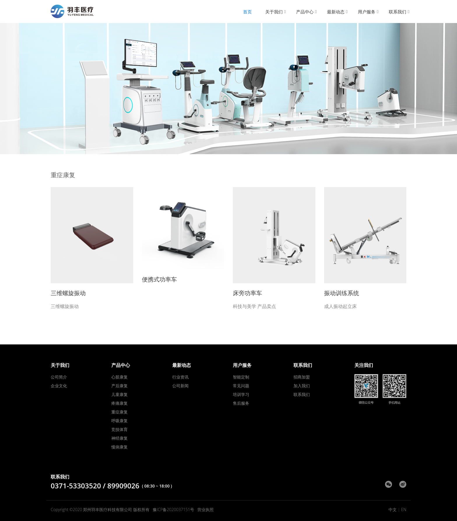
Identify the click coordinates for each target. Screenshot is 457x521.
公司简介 (59, 377)
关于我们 (274, 12)
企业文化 (59, 385)
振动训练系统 (341, 293)
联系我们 (397, 12)
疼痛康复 (119, 403)
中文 (393, 509)
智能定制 (241, 377)
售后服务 (241, 403)
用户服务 (366, 12)
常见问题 (241, 385)
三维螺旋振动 (68, 293)
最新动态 (335, 12)
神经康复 (119, 438)
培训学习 (241, 394)
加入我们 (301, 385)
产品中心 (305, 12)
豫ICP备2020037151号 (173, 509)
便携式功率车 (159, 279)
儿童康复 (119, 394)
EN (403, 509)
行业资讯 (180, 377)
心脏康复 (119, 377)
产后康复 (119, 385)
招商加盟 (301, 377)
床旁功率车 (247, 293)
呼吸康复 (119, 420)
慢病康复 (119, 447)
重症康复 (119, 412)
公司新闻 (180, 385)
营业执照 (205, 509)
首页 (247, 12)
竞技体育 (119, 429)
